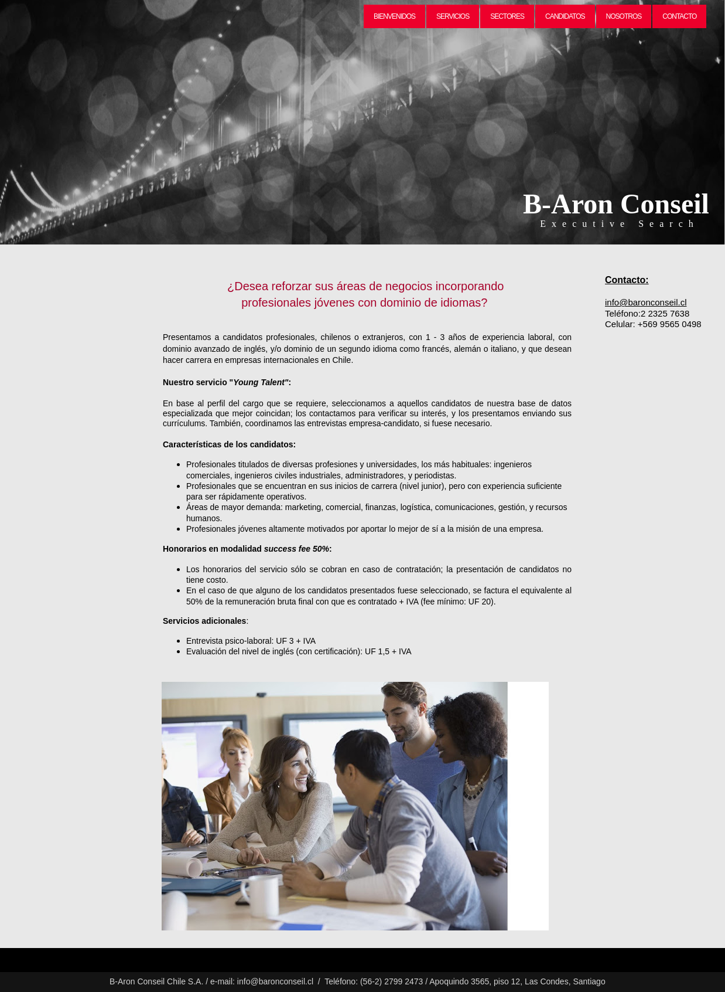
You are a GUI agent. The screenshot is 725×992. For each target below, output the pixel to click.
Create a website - (28, 952)
